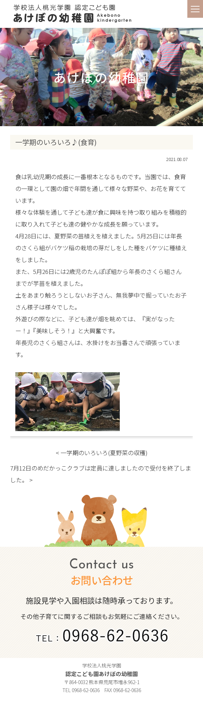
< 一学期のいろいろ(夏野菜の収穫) (102, 452)
